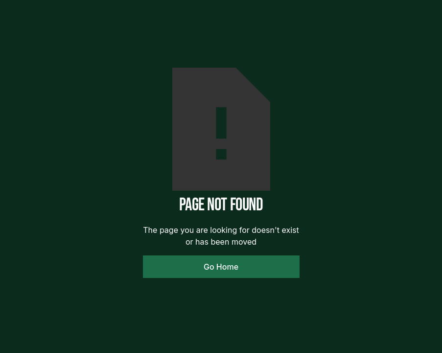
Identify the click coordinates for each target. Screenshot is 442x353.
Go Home (221, 267)
